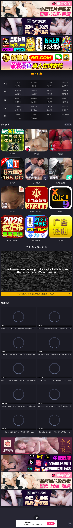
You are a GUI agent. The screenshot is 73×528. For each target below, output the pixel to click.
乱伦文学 (34, 107)
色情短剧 (34, 118)
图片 (5, 100)
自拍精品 (49, 90)
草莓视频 (49, 115)
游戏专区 (65, 82)
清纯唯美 (34, 102)
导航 (5, 116)
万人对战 (49, 82)
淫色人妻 (49, 107)
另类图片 (65, 102)
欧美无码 (34, 90)
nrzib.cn (36, 74)
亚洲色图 (34, 99)
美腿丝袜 (18, 102)
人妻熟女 (49, 94)
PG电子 (18, 82)
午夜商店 (34, 115)
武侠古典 (65, 107)
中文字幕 (34, 94)
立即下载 (50, 523)
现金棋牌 (49, 86)
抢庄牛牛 (65, 86)
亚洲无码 (18, 90)
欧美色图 (49, 99)
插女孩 (18, 115)
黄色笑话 (49, 110)
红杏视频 (18, 118)
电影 (5, 92)
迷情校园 (18, 110)
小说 (5, 108)
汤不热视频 (65, 115)
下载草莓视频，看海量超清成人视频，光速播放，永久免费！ (44, 294)
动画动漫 (65, 90)
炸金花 (34, 86)
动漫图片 (65, 99)
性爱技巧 (65, 110)
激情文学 (18, 107)
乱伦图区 (49, 102)
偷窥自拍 (18, 99)
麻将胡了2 (18, 86)
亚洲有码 (18, 94)
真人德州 (34, 82)
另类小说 (34, 110)
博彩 (5, 84)
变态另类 (65, 94)
